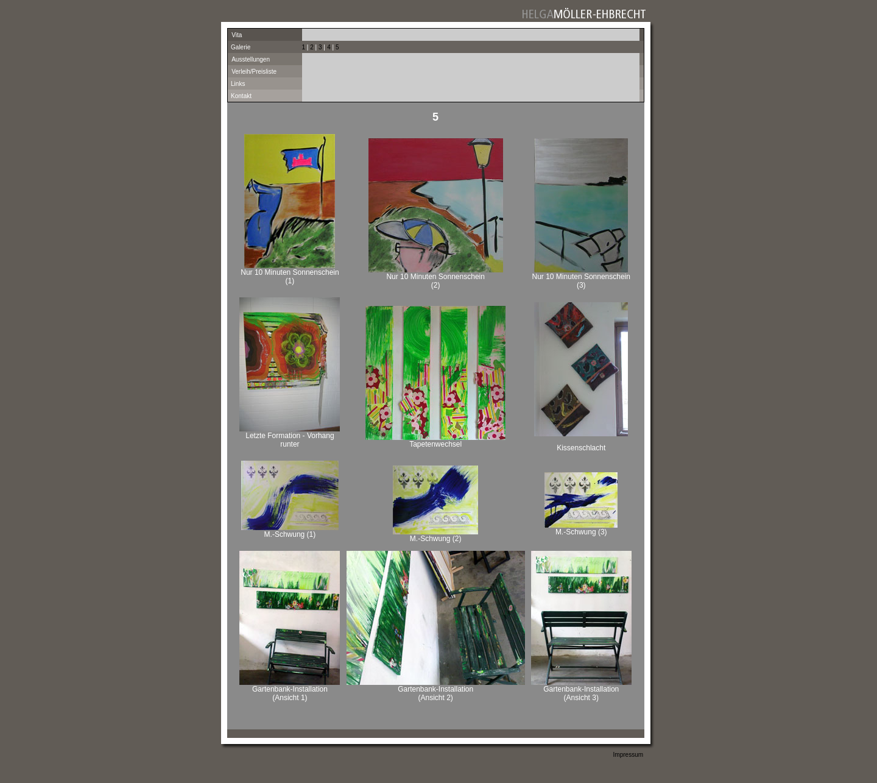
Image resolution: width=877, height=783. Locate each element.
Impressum (628, 754)
